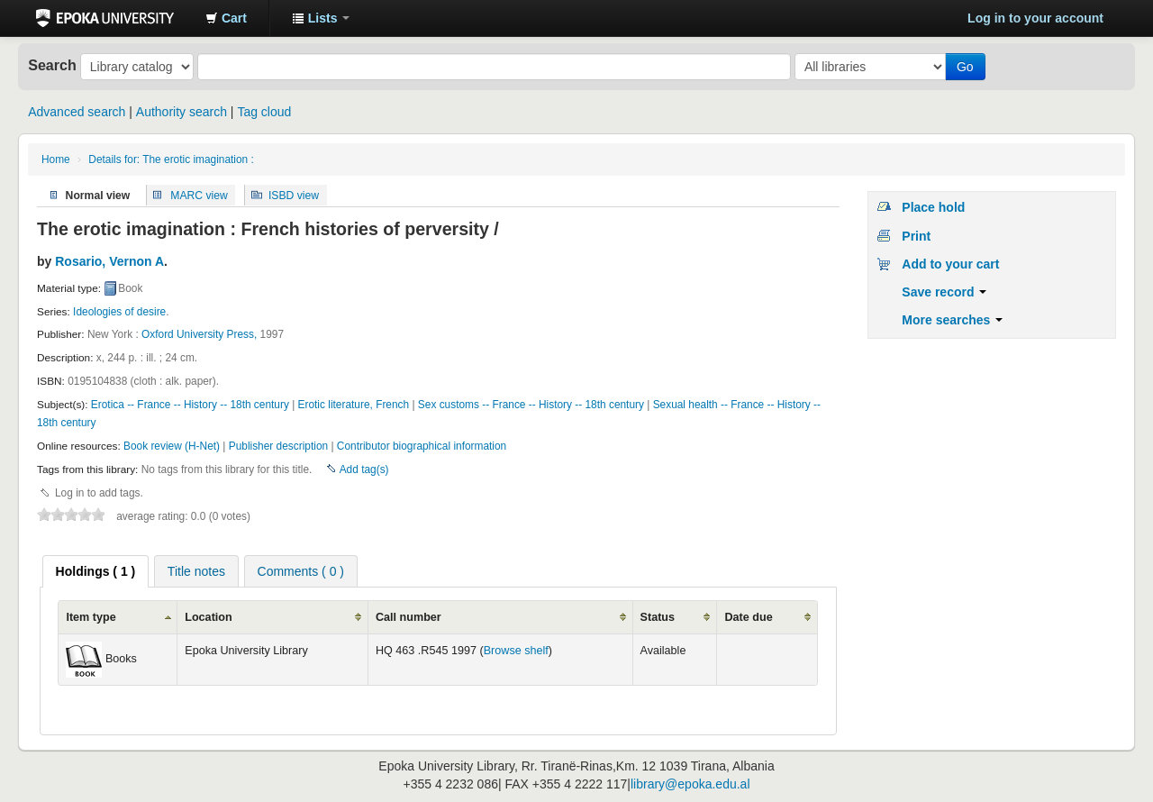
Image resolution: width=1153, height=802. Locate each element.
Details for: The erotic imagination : (171, 159)
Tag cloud (264, 112)
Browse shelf (516, 650)
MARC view (199, 194)
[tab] (96, 571)
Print (916, 236)
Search (52, 65)
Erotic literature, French (354, 404)
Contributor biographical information (421, 446)
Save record (944, 292)
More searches (952, 320)
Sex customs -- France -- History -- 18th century (531, 404)
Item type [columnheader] (90, 617)
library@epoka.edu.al (690, 784)
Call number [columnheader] (408, 617)
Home (55, 159)
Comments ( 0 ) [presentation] (301, 571)
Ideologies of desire (119, 311)
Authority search (181, 112)
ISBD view (293, 194)
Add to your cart (950, 264)
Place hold (933, 207)
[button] (226, 18)
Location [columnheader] (208, 617)
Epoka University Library (105, 18)
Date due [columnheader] (748, 617)
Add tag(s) (364, 469)
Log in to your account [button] (1035, 18)
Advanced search (76, 112)
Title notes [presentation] (196, 571)
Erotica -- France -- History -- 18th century (190, 404)
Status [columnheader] (658, 617)
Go (965, 66)
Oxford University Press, (199, 334)
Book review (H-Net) (171, 446)
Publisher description (278, 446)
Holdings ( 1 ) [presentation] (96, 571)
